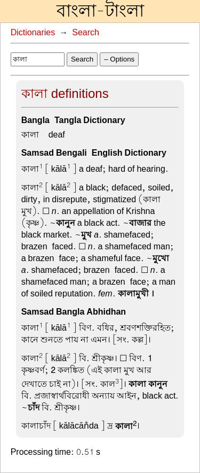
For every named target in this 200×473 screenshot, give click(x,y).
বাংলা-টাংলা (100, 11)
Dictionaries (33, 33)
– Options (119, 59)
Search (85, 33)
